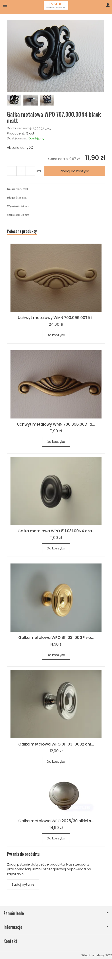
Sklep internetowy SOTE (96, 955)
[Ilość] (21, 171)
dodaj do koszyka (74, 171)
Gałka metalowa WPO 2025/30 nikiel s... (56, 821)
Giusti (30, 133)
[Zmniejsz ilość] (30, 171)
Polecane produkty (22, 231)
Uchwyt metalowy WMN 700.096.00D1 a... (56, 424)
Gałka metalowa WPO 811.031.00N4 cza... (56, 531)
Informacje (56, 927)
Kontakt (10, 941)
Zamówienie (56, 913)
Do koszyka (56, 335)
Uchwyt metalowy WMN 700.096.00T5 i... (56, 317)
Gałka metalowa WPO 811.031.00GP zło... (56, 637)
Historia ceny (19, 147)
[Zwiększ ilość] (12, 171)
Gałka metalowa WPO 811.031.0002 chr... (56, 744)
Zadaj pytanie (23, 884)
